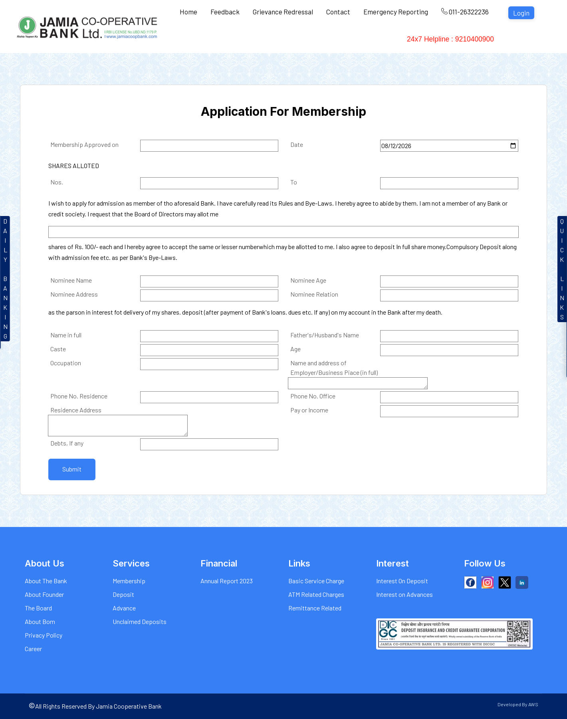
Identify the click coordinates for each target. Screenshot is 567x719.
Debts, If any (66, 443)
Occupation (65, 362)
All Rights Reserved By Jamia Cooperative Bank (95, 706)
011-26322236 (465, 12)
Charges (310, 40)
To (293, 182)
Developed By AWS (518, 704)
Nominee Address (74, 294)
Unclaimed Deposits (140, 621)
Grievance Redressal (283, 12)
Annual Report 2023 (226, 580)
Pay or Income (309, 410)
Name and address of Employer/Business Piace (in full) (334, 367)
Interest (273, 40)
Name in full (65, 335)
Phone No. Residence (78, 396)
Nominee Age (308, 280)
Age (295, 349)
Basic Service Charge (316, 580)
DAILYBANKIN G (5, 278)
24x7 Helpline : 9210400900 (456, 40)
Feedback (225, 12)
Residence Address (75, 410)
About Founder (44, 594)
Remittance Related (314, 608)
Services (235, 40)
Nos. (56, 182)
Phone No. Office (312, 396)
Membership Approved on (84, 144)
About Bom (40, 621)
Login (521, 13)
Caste (58, 349)
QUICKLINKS (562, 269)
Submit (71, 469)
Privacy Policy (43, 635)
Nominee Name (71, 280)
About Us (194, 40)
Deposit (123, 594)
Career (33, 648)
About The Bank (46, 580)
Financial (385, 40)
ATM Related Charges (316, 594)
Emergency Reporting (395, 12)
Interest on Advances (404, 594)
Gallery (347, 40)
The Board (38, 608)
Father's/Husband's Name (324, 335)
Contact (338, 12)
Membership (129, 580)
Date (296, 144)
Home (188, 12)
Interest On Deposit (402, 580)
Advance (124, 608)
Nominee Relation (314, 294)
